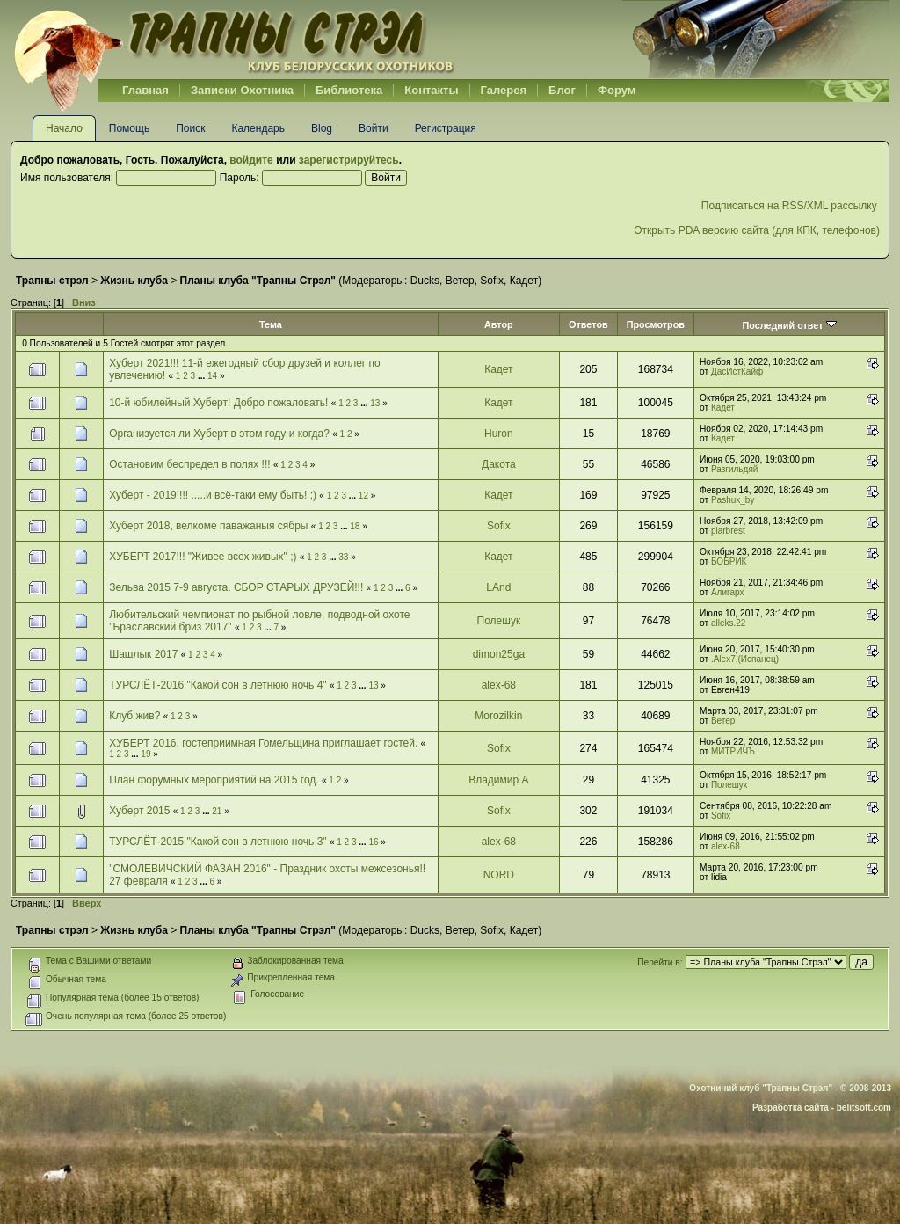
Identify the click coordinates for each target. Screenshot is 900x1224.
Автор (498, 324)
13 (375, 403)
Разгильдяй (734, 469)
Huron (498, 433)
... (202, 376)
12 (363, 495)
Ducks (424, 280)
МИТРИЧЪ (733, 751)
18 (354, 526)
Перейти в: (659, 962)
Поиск (190, 128)
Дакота (499, 464)
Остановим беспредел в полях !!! (189, 464)
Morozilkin (498, 716)
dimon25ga (499, 654)
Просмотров (656, 324)
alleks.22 (728, 623)
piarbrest (728, 531)
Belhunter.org (234, 39)
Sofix (492, 280)
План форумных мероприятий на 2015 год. (213, 780)
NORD (498, 875)
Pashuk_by (732, 500)
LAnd (498, 587)
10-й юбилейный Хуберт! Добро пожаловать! (218, 403)
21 (216, 811)
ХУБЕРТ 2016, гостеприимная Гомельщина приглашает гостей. (263, 743)
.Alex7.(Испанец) (745, 659)
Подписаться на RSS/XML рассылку (790, 206)
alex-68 (499, 685)
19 (145, 754)
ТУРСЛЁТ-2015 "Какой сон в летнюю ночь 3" (217, 841)
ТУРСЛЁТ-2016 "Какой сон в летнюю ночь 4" (217, 685)
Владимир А (498, 780)
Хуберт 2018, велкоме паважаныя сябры (208, 526)
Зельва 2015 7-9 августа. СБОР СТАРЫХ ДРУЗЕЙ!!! (236, 587)
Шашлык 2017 (143, 654)
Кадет (524, 280)
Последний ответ (789, 325)
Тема (270, 324)
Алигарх (727, 592)
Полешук (499, 621)
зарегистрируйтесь (349, 160)
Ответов (588, 324)
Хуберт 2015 (139, 811)
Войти (373, 128)
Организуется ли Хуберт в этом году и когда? (219, 433)
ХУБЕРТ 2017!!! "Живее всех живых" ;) (202, 556)
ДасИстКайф (737, 371)
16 (373, 842)
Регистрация (445, 128)
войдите (250, 160)
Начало (64, 128)
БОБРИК (728, 561)
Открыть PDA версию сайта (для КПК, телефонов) (757, 230)
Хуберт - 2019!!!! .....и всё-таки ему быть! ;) (212, 495)
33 (343, 557)
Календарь (258, 128)
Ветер (460, 280)
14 (212, 376)
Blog (321, 128)
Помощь (129, 128)
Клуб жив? (134, 716)
